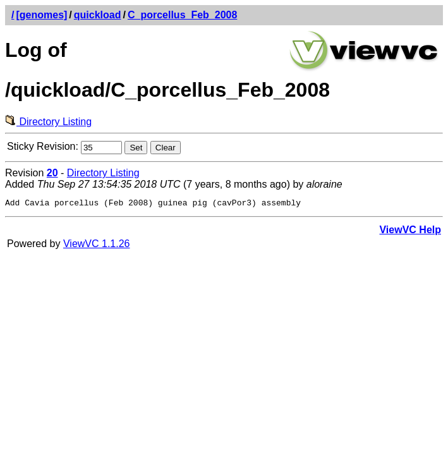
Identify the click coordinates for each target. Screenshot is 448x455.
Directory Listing (48, 121)
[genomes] (41, 14)
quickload (97, 14)
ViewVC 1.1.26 (96, 245)
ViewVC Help (410, 231)
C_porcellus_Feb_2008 (182, 14)
